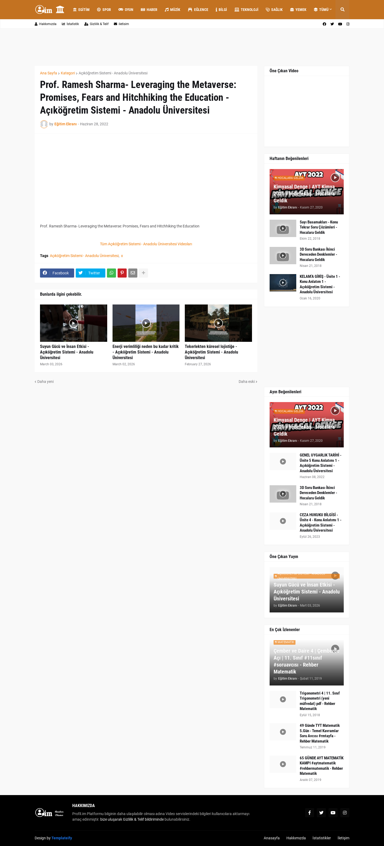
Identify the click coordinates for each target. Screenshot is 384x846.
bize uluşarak (111, 819)
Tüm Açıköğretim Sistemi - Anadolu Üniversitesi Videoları (146, 244)
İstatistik (70, 24)
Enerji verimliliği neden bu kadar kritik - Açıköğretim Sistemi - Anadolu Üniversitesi (146, 352)
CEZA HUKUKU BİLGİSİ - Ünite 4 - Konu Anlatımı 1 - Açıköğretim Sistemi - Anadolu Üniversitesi (320, 522)
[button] (342, 9)
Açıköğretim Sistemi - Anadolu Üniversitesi (113, 73)
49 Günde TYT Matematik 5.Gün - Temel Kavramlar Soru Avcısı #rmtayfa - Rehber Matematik (320, 733)
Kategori (68, 73)
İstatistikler (322, 838)
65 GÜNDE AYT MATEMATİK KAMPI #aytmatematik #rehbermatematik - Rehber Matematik (321, 766)
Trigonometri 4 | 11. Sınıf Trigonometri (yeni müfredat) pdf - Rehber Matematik (320, 701)
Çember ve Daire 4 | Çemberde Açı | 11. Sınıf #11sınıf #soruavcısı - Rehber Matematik (306, 661)
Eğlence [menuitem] (198, 9)
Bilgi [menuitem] (221, 9)
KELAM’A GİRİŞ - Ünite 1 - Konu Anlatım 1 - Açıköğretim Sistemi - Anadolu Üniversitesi (320, 284)
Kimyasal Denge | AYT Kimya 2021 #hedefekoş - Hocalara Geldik (304, 193)
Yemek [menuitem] (298, 9)
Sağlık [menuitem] (274, 9)
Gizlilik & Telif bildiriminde (144, 819)
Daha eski (247, 381)
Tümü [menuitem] (321, 9)
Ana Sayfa (48, 73)
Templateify (61, 838)
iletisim (121, 24)
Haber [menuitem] (149, 9)
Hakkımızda (46, 24)
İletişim (343, 838)
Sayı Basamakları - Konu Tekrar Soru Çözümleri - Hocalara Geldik (319, 227)
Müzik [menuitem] (172, 9)
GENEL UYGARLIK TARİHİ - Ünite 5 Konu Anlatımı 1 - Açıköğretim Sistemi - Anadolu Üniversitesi (320, 463)
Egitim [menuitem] (81, 9)
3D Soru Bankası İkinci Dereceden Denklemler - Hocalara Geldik (318, 254)
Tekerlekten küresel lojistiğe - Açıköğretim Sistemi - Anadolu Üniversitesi (211, 352)
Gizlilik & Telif (96, 24)
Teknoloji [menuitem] (246, 9)
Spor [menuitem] (104, 9)
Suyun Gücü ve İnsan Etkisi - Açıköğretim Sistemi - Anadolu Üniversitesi (66, 352)
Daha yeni (45, 381)
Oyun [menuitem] (125, 9)
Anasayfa (272, 838)
